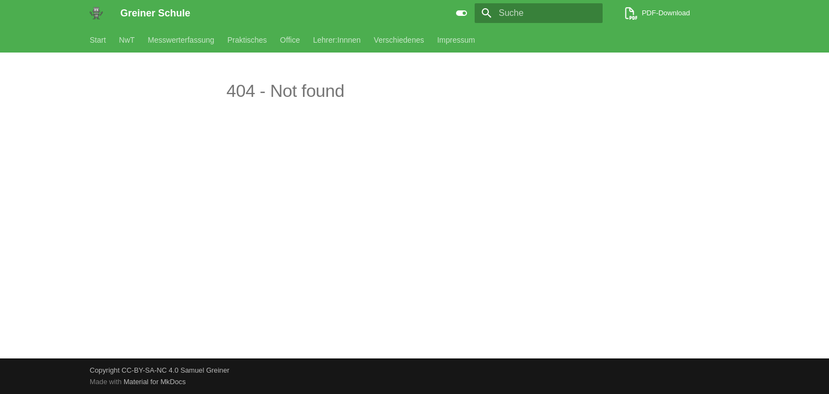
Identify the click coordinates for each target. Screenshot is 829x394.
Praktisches (247, 40)
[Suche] (539, 13)
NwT (127, 40)
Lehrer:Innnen (336, 40)
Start (98, 40)
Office (290, 40)
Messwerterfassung (181, 40)
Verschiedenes (399, 40)
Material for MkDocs (155, 382)
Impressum (456, 40)
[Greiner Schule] (96, 13)
